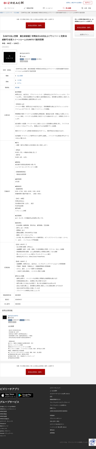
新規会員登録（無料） (35, 25)
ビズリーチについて (55, 388)
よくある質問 (53, 390)
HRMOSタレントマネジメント (8, 409)
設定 (51, 396)
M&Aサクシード (4, 426)
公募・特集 (87, 8)
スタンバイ (3, 435)
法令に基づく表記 (54, 421)
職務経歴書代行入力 (55, 399)
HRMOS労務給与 (4, 418)
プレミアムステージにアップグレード (60, 402)
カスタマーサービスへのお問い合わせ (60, 393)
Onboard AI (3, 423)
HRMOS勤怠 (3, 414)
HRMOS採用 (3, 411)
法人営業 (20, 75)
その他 (19, 80)
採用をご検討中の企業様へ (74, 2)
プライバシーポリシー (56, 418)
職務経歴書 (30, 8)
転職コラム (53, 408)
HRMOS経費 (3, 416)
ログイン (87, 2)
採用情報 (52, 433)
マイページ (10, 8)
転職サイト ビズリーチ (6, 12)
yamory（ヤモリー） (5, 431)
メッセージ (49, 8)
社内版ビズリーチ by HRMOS (8, 406)
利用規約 (52, 415)
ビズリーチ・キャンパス (6, 421)
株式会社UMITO (13, 316)
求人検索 (68, 8)
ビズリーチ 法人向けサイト (57, 424)
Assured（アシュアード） (7, 433)
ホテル (19, 83)
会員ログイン (84, 34)
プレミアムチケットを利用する (58, 405)
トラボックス (3, 428)
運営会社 (52, 430)
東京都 (17, 87)
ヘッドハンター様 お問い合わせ (58, 427)
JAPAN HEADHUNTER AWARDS (58, 411)
